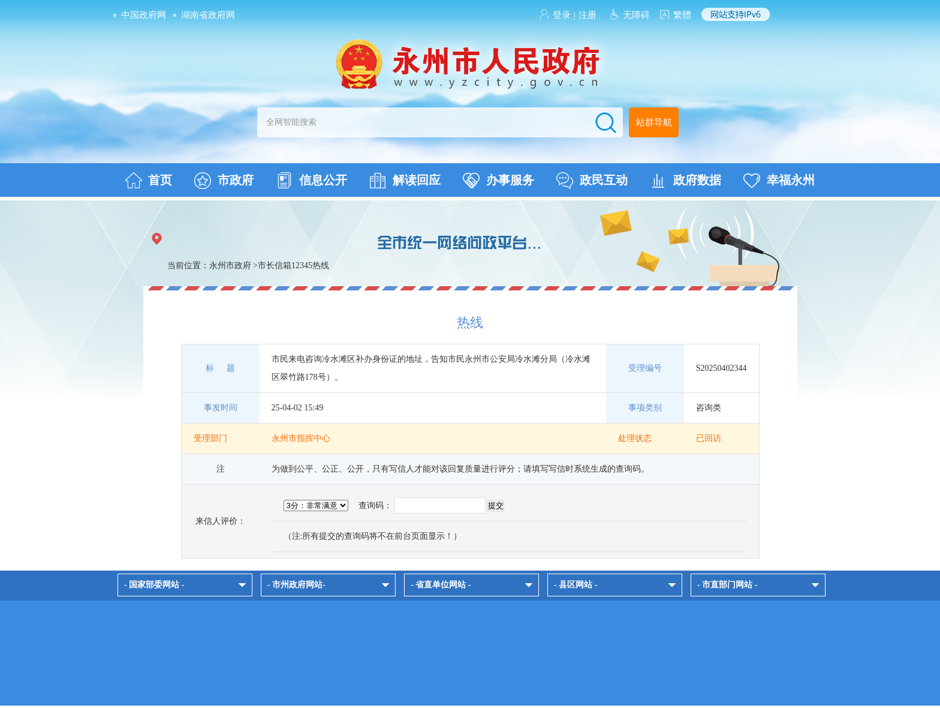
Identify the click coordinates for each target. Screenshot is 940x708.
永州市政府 (230, 265)
